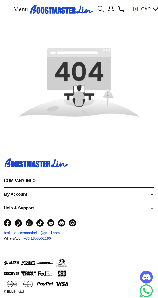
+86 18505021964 (38, 238)
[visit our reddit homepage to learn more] (50, 223)
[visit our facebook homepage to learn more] (7, 223)
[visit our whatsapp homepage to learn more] (72, 223)
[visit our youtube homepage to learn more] (29, 223)
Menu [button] (20, 9)
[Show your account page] (111, 9)
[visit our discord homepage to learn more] (61, 223)
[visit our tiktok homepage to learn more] (40, 223)
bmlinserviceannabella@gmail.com (32, 233)
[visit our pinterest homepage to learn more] (18, 223)
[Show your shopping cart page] (120, 9)
